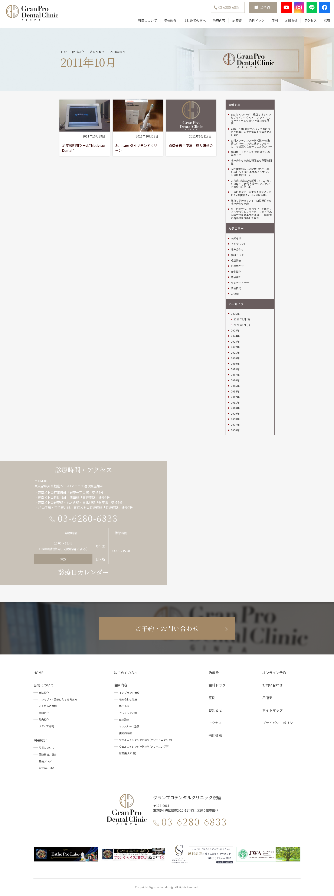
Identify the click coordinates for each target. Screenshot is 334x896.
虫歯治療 (124, 719)
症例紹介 (236, 271)
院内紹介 (44, 719)
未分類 (235, 293)
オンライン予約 (274, 672)
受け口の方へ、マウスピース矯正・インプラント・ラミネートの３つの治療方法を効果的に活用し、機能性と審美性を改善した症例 (251, 214)
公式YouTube (46, 768)
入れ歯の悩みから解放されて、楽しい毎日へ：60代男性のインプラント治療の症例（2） (251, 172)
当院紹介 (44, 692)
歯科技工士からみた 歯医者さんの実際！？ (250, 153)
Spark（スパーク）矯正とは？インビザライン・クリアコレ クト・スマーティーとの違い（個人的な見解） (251, 119)
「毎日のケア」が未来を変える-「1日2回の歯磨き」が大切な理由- (251, 194)
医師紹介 (44, 713)
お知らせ (288, 22)
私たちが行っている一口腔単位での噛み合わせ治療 (251, 202)
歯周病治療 (125, 733)
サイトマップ (272, 710)
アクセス (307, 22)
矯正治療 (236, 260)
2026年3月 (239, 319)
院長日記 (236, 288)
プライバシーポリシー (279, 722)
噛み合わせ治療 (128, 699)
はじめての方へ (192, 22)
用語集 (267, 697)
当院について (144, 22)
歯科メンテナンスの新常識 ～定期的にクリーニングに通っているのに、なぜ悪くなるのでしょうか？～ (251, 143)
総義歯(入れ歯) (127, 753)
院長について (46, 747)
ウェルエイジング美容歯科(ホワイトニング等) (145, 739)
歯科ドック (254, 22)
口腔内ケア (237, 266)
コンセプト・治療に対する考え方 (58, 699)
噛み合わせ (237, 249)
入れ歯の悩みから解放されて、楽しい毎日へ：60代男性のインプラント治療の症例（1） (251, 183)
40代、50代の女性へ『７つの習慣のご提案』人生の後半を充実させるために (251, 131)
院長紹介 (167, 22)
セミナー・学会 (240, 282)
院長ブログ (45, 761)
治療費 (234, 22)
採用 (324, 22)
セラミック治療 (128, 713)
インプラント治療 (129, 692)
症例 (272, 22)
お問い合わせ (272, 685)
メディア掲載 (46, 726)
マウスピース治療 (129, 726)
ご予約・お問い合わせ (167, 628)
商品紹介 (236, 277)
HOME (38, 672)
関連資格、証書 (48, 754)
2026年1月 (239, 324)
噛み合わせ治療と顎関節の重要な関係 (251, 162)
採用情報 (215, 735)
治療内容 (216, 22)
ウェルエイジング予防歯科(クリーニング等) (144, 746)
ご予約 (262, 8)
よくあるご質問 (48, 706)
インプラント (238, 243)
